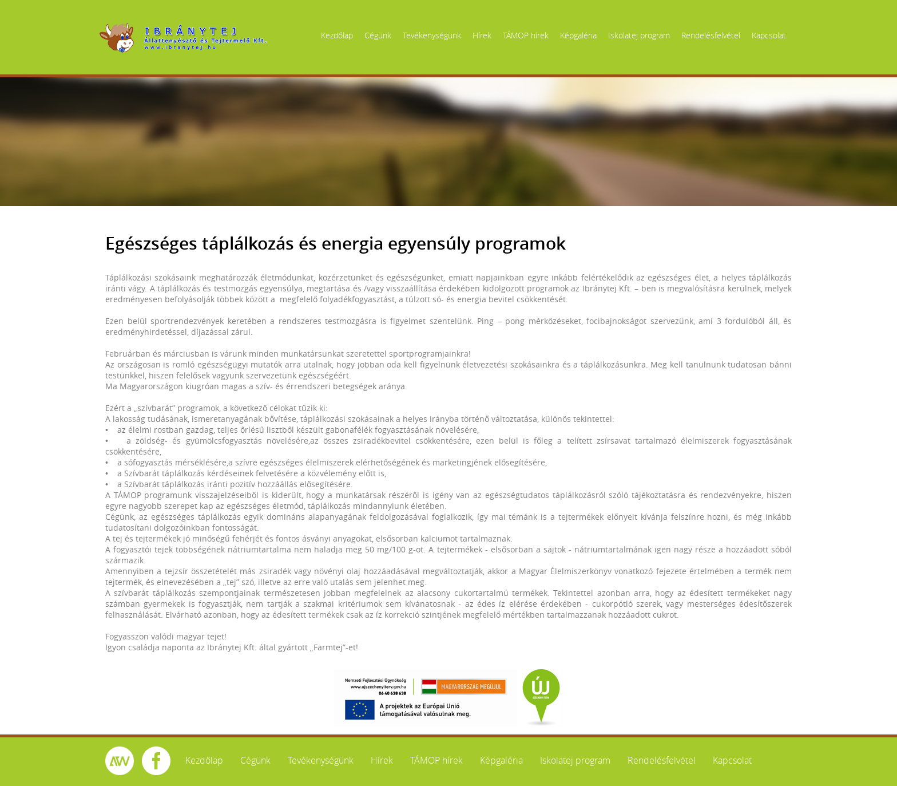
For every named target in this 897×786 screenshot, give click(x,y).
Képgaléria (578, 35)
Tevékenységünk (432, 35)
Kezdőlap (337, 35)
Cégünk (377, 35)
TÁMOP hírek (526, 35)
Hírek (482, 35)
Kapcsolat (769, 35)
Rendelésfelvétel (710, 35)
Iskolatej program (639, 35)
